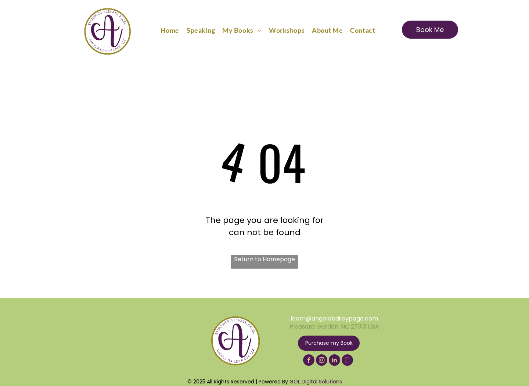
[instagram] (321, 361)
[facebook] (308, 361)
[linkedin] (334, 361)
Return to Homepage (264, 259)
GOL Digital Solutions (315, 381)
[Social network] (347, 361)
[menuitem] (170, 30)
